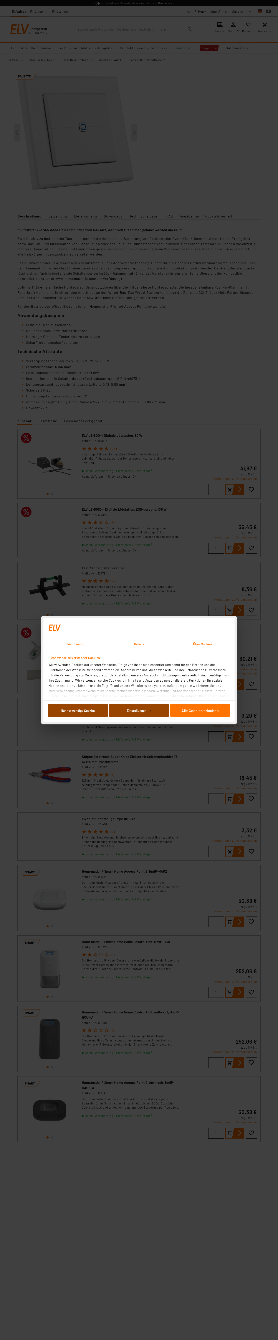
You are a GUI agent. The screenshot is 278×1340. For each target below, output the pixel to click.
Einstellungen (139, 710)
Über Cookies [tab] (202, 644)
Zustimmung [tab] (75, 644)
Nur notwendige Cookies (78, 710)
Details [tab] (139, 644)
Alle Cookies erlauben (200, 710)
